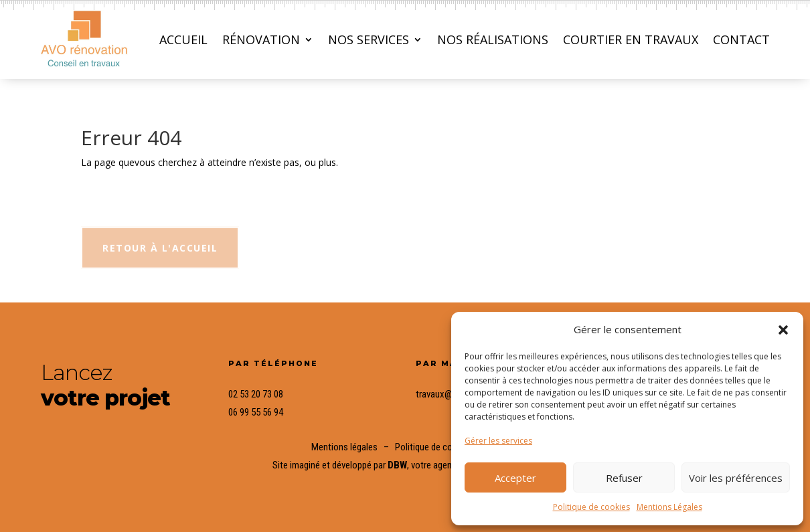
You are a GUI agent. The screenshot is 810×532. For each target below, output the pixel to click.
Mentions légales (344, 447)
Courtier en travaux (630, 39)
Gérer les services (498, 440)
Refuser (624, 477)
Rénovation (261, 39)
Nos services (368, 39)
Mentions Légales (669, 507)
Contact (741, 39)
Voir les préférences (736, 477)
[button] (783, 330)
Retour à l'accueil (160, 257)
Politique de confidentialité (447, 447)
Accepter (515, 477)
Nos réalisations (492, 39)
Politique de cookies (591, 507)
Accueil (183, 39)
